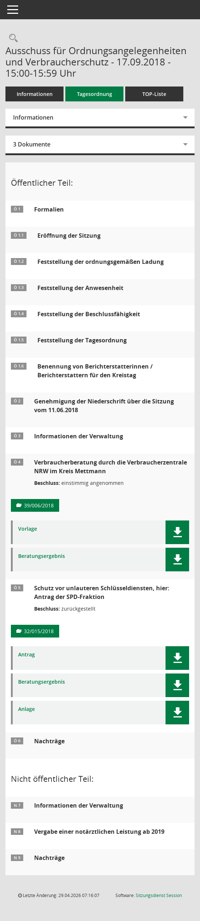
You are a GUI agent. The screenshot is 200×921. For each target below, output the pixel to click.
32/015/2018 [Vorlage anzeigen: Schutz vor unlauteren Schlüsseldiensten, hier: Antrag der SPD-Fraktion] (39, 631)
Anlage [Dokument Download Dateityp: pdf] (26, 709)
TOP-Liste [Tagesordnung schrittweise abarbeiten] (154, 94)
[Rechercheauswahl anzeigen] (11, 38)
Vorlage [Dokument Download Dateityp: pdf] (27, 529)
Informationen (35, 94)
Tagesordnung (94, 94)
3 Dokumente (31, 144)
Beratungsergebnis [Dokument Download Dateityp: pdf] (41, 556)
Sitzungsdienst (159, 895)
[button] (177, 532)
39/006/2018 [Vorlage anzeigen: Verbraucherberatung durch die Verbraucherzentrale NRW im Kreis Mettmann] (39, 505)
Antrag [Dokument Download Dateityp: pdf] (26, 655)
